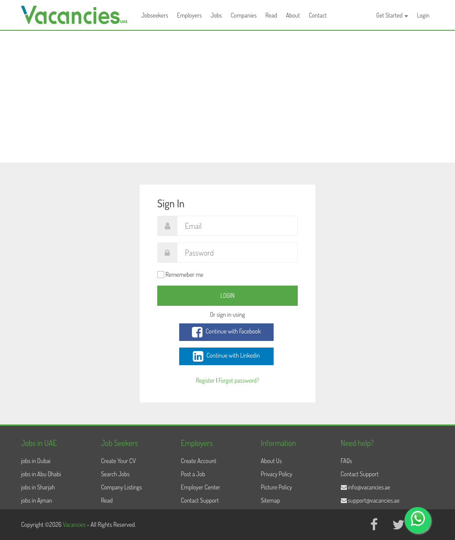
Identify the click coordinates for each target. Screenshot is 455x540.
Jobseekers (154, 15)
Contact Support (200, 500)
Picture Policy (276, 487)
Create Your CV (118, 460)
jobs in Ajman (36, 500)
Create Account (199, 460)
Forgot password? (239, 380)
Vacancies (75, 524)
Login (423, 15)
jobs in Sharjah (38, 487)
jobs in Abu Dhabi (41, 474)
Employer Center (200, 487)
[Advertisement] (227, 96)
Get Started (392, 15)
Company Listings (121, 487)
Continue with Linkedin (226, 356)
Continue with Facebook (226, 332)
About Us (271, 460)
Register (205, 380)
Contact (318, 15)
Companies (243, 15)
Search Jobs (115, 474)
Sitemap (270, 500)
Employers (189, 15)
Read (271, 15)
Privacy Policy (276, 474)
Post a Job (193, 474)
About (293, 15)
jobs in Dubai (36, 460)
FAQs (346, 460)
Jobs (216, 15)
